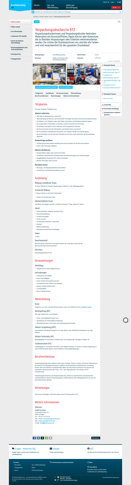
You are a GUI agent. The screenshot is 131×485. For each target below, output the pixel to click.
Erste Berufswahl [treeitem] (16, 31)
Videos (33, 467)
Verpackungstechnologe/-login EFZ (111, 81)
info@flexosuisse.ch (47, 423)
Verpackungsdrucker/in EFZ (62, 16)
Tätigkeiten (39, 93)
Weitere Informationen (71, 96)
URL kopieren (95, 438)
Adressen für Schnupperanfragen (46, 87)
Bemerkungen (56, 96)
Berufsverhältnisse (41, 96)
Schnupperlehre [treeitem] (16, 59)
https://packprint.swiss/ (46, 421)
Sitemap (104, 477)
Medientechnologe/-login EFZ (111, 72)
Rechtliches (110, 477)
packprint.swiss (86, 307)
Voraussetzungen (62, 93)
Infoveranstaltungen (37, 470)
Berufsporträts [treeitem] (16, 54)
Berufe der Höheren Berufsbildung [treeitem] (17, 42)
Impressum (116, 477)
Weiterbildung (76, 93)
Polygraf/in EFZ (107, 75)
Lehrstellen (17, 465)
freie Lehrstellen (65, 87)
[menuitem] (39, 5)
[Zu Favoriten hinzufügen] (119, 21)
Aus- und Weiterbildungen (39, 465)
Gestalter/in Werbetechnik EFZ (111, 88)
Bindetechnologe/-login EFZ (111, 78)
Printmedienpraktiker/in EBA (111, 70)
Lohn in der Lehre (108, 98)
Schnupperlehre (18, 467)
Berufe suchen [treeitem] (15, 22)
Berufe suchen (48, 16)
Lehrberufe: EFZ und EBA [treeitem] (19, 36)
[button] (34, 438)
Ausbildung (50, 93)
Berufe (41, 16)
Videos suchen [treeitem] (15, 27)
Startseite (35, 16)
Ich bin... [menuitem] (116, 7)
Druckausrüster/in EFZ (109, 85)
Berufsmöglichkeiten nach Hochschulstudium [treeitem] (19, 48)
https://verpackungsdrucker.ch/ (49, 419)
